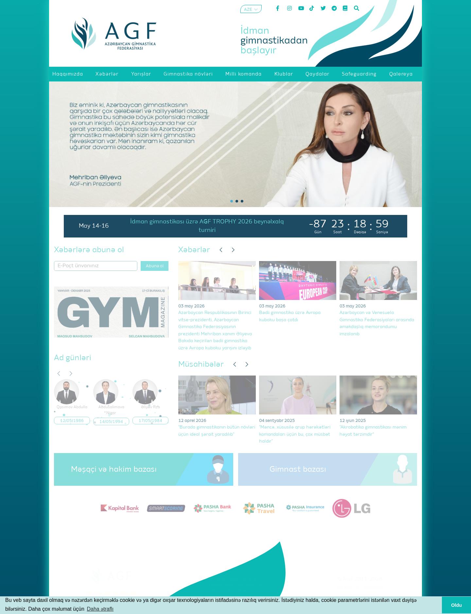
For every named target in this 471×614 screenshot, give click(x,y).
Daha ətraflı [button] (100, 609)
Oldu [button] (456, 605)
